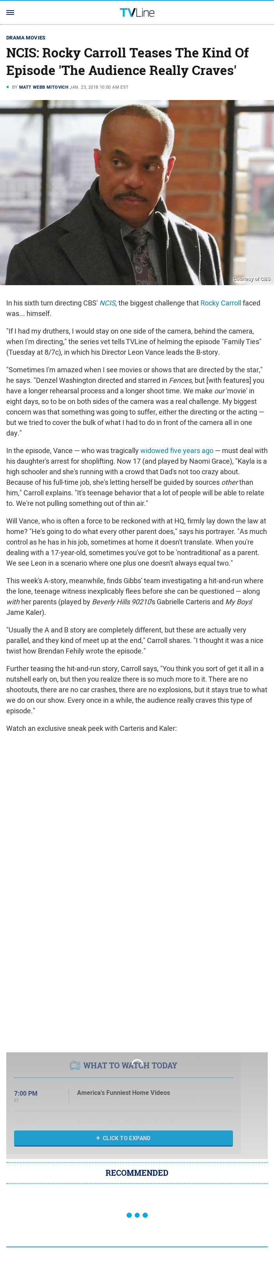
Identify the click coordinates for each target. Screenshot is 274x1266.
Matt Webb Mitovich (43, 87)
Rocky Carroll (221, 303)
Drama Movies (26, 37)
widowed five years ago (176, 450)
